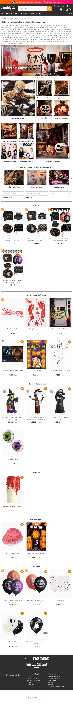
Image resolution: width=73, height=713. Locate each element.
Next (67, 53)
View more (6, 35)
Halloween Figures (18, 111)
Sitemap (50, 677)
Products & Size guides (33, 671)
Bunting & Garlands (9, 134)
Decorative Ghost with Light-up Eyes (60, 363)
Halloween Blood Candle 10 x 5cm (12, 499)
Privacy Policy (52, 673)
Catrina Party (59, 180)
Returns (29, 675)
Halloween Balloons (9, 154)
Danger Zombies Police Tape (60, 322)
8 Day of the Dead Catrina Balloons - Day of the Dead (13, 594)
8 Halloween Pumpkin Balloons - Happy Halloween (36, 594)
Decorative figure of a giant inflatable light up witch (12, 411)
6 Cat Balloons (60, 593)
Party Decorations (13, 19)
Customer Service (13, 668)
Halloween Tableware (53, 154)
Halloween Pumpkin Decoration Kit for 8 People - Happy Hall (13, 233)
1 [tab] (35, 71)
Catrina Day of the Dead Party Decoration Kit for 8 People (36, 233)
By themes (14, 13)
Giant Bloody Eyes (13, 452)
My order (29, 669)
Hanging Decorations (61, 111)
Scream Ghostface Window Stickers (13, 363)
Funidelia (4, 19)
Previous (5, 53)
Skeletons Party (14, 180)
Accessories (24, 13)
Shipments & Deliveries (33, 673)
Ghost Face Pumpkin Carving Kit (36, 546)
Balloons (29, 190)
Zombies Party (36, 180)
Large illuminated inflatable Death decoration (60, 411)
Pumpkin (44, 111)
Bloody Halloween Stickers (36, 322)
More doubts (30, 677)
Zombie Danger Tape (13, 322)
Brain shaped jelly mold (12, 546)
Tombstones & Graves (44, 90)
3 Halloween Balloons (13, 635)
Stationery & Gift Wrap (10, 186)
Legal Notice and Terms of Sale (56, 671)
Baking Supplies (7, 190)
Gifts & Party (35, 13)
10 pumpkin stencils (36, 363)
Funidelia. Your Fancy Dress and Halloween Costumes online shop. (8, 8)
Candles (52, 186)
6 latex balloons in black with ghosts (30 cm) (36, 636)
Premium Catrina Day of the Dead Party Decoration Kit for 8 (12, 274)
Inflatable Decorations (26, 134)
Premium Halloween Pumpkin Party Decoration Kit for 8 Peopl (60, 233)
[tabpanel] (36, 53)
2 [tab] (37, 71)
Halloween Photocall (26, 154)
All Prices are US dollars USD (56, 679)
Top (69, 13)
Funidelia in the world (54, 669)
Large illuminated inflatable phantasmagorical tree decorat (36, 411)
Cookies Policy (52, 675)
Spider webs (62, 90)
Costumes (4, 13)
